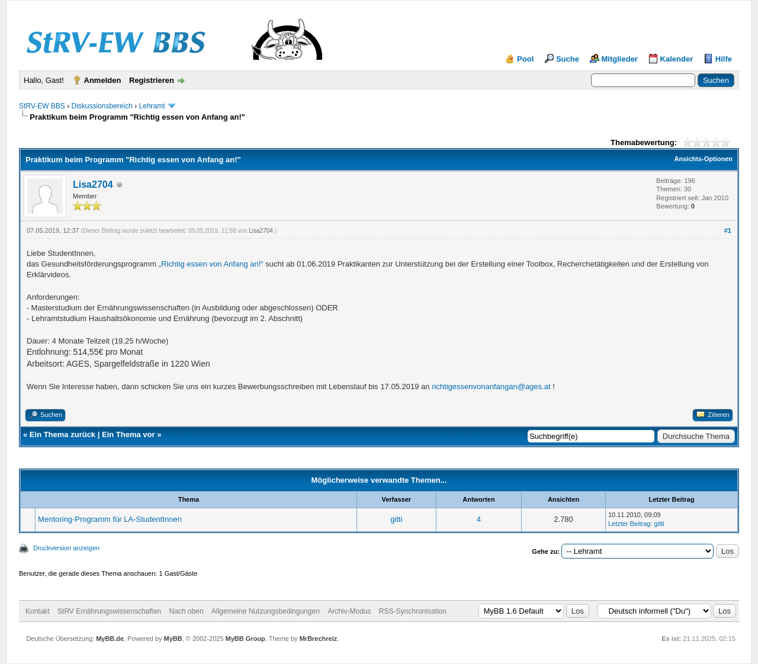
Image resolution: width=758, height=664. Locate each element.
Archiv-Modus (349, 611)
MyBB (172, 638)
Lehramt (152, 106)
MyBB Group (245, 638)
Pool (525, 58)
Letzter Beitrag (629, 523)
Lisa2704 (93, 184)
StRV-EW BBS (42, 106)
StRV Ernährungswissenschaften (109, 611)
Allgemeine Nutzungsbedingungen (265, 611)
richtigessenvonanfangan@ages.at (491, 386)
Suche (567, 58)
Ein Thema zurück (62, 434)
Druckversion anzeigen (66, 547)
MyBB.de (110, 638)
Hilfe (723, 58)
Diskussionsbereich (101, 106)
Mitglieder (620, 58)
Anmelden (102, 80)
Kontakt (37, 611)
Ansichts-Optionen (704, 158)
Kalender (676, 58)
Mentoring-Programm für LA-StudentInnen (110, 519)
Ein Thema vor (128, 434)
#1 (727, 230)
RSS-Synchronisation (413, 611)
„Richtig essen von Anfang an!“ (211, 263)
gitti (396, 519)
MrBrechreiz (319, 638)
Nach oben (186, 611)
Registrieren (151, 80)
